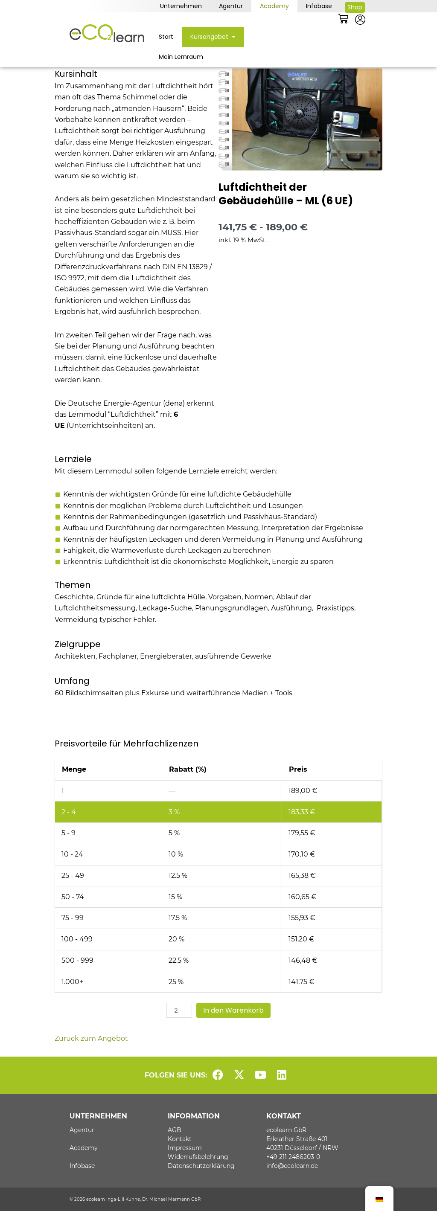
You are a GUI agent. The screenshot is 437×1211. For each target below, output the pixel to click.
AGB (174, 1130)
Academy (274, 6)
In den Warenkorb (233, 1010)
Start (166, 36)
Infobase (319, 6)
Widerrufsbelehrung (198, 1157)
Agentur (231, 6)
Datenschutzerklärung (201, 1166)
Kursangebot (213, 36)
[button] (232, 36)
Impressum (185, 1148)
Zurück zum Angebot (91, 1038)
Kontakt (180, 1139)
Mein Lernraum (181, 56)
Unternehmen (181, 6)
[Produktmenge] (179, 1010)
